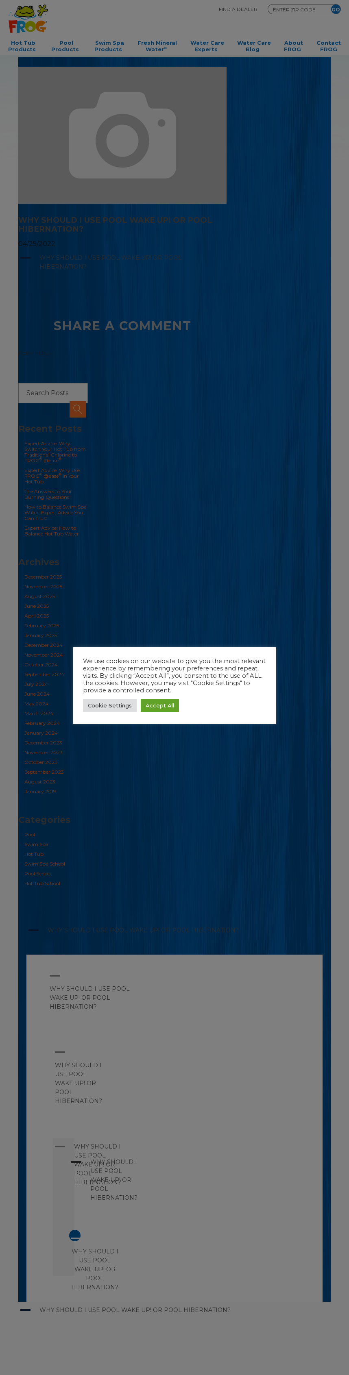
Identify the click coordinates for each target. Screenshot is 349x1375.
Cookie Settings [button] (110, 705)
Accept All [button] (160, 705)
